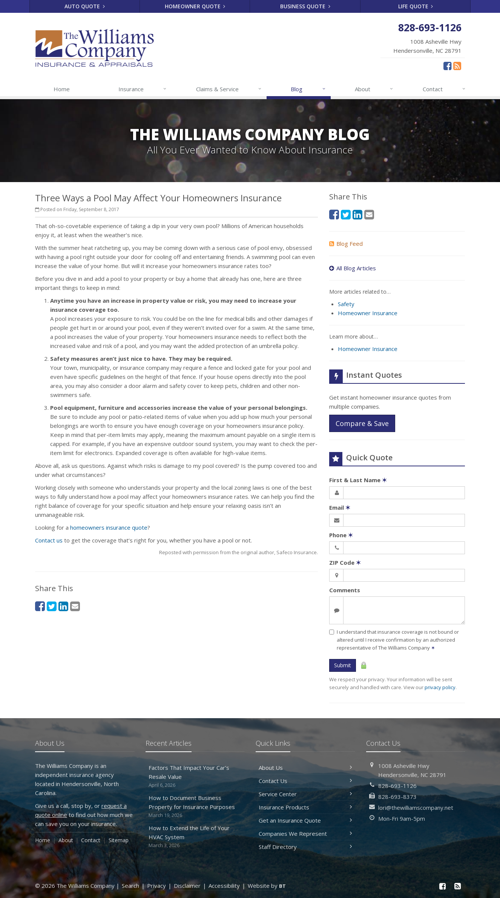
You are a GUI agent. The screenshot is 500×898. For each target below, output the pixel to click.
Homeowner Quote (195, 6)
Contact (444, 89)
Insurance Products (305, 807)
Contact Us (305, 781)
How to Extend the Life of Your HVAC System (195, 836)
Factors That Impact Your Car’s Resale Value (195, 776)
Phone (341, 535)
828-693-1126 (397, 785)
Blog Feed (346, 243)
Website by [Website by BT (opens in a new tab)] (267, 885)
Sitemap (119, 840)
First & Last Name (358, 480)
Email (339, 507)
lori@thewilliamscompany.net (415, 807)
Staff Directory (305, 846)
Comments (344, 590)
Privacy (156, 885)
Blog (308, 89)
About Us (305, 767)
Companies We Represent (305, 833)
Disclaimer (187, 885)
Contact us (49, 540)
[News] (457, 65)
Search (130, 885)
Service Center (305, 794)
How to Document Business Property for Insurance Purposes (195, 806)
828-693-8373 (397, 796)
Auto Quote (84, 6)
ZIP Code (345, 562)
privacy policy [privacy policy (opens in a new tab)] (440, 687)
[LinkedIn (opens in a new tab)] (63, 606)
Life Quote (415, 6)
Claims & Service (229, 89)
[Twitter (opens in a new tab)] (52, 606)
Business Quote (305, 6)
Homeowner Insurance (367, 313)
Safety (346, 304)
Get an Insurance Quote (305, 820)
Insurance (142, 89)
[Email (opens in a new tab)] (75, 606)
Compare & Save (362, 423)
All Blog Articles (352, 268)
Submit (342, 665)
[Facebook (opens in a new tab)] (447, 65)
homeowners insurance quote (108, 527)
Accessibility (224, 885)
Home (62, 89)
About (374, 89)
